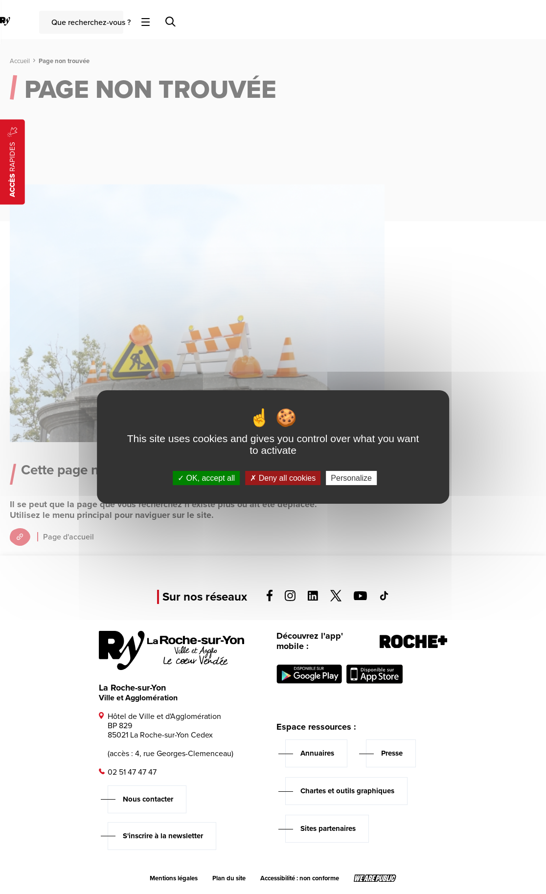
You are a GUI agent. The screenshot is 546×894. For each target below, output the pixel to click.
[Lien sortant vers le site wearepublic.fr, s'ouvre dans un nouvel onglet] (375, 878)
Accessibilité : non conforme (299, 878)
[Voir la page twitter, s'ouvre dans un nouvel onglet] (335, 598)
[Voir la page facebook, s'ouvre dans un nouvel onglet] (270, 598)
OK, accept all (206, 478)
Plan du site (229, 878)
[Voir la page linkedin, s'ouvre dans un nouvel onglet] (313, 597)
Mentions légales (174, 878)
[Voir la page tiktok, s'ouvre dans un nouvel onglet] (384, 597)
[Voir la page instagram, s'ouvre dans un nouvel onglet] (290, 598)
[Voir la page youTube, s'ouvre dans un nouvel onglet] (360, 597)
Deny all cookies (283, 478)
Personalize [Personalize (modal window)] (351, 478)
